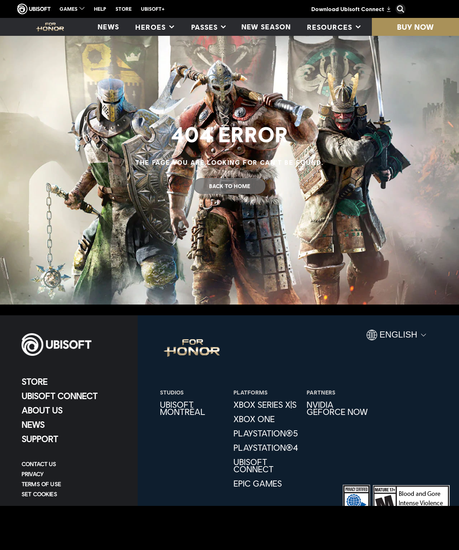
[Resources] (333, 27)
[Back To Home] (229, 186)
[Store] (73, 381)
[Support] (73, 439)
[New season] (266, 27)
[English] (396, 338)
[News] (108, 27)
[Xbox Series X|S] (266, 404)
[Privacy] (73, 474)
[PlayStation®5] (266, 433)
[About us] (73, 410)
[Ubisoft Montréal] (193, 408)
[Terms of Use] (73, 484)
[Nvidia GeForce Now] (340, 408)
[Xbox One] (266, 418)
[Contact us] (73, 464)
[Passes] (208, 27)
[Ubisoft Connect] (73, 396)
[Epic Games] (266, 483)
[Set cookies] (39, 494)
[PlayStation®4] (266, 447)
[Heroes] (154, 27)
